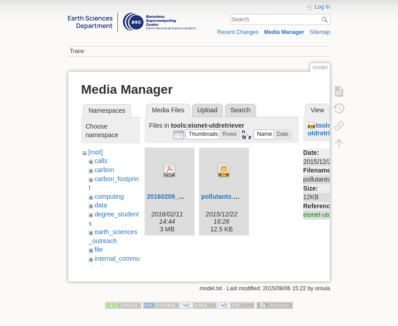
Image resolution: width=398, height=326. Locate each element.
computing (109, 196)
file (99, 249)
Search (325, 19)
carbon (104, 169)
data (101, 205)
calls (101, 160)
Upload (207, 110)
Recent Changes (237, 32)
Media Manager (284, 32)
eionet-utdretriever (329, 214)
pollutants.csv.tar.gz (231, 196)
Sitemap (320, 32)
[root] (95, 152)
